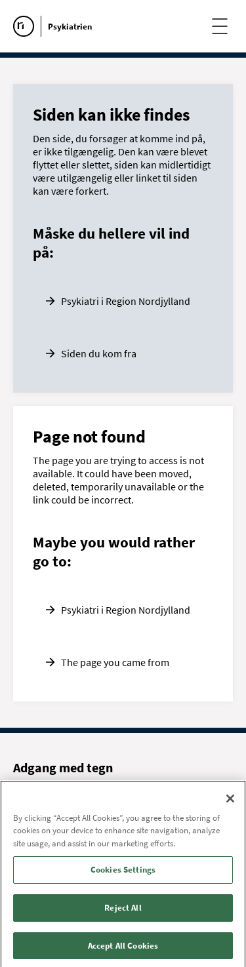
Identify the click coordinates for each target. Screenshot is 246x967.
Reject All (122, 910)
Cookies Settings (123, 872)
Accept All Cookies (123, 948)
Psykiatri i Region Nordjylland (125, 300)
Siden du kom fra (98, 353)
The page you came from (115, 662)
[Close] (230, 801)
